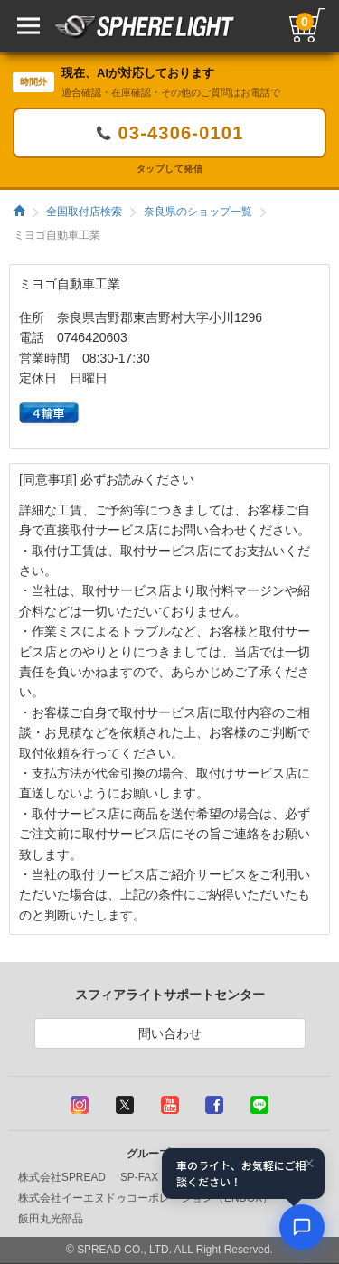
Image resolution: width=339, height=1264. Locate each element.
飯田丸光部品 (50, 1218)
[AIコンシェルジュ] (302, 1227)
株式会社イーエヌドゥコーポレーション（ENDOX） (145, 1198)
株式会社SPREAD (62, 1177)
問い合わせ (170, 1033)
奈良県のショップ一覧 (198, 211)
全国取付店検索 (84, 211)
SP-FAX (139, 1177)
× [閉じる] (309, 1163)
